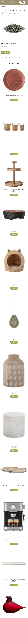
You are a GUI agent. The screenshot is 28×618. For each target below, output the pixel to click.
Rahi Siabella (14, 446)
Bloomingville (13, 43)
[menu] (26, 6)
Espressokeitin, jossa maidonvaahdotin (14, 539)
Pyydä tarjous (22, 2)
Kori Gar (14, 284)
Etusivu (2, 13)
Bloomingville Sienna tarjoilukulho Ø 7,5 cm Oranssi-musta (14, 230)
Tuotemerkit (8, 43)
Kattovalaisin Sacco (14, 338)
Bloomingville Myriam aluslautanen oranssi (14, 95)
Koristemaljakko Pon (14, 392)
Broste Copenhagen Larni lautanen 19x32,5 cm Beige (14, 485)
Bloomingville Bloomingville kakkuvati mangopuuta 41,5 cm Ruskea (14, 190)
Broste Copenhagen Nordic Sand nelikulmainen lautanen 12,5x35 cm (14, 580)
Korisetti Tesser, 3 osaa (14, 149)
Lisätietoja (5, 52)
